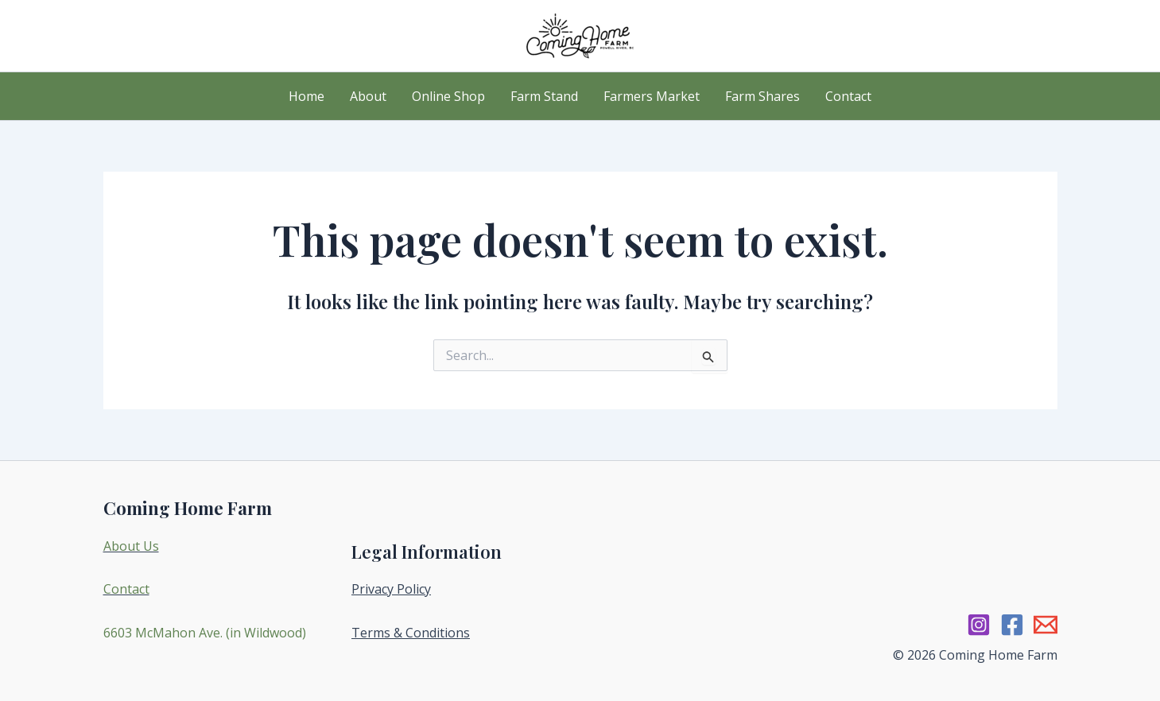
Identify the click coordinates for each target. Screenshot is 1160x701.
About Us (131, 546)
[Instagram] (979, 625)
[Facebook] (1012, 625)
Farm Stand (544, 96)
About (368, 96)
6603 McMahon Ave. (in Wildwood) (204, 632)
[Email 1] (1045, 625)
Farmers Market (651, 96)
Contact (848, 96)
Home (306, 96)
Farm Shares (762, 96)
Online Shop (448, 96)
